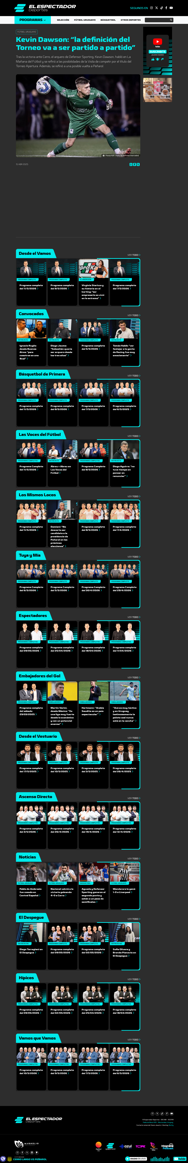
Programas (33, 20)
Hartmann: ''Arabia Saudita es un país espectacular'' (93, 711)
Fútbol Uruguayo (85, 20)
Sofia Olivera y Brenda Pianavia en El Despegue (124, 952)
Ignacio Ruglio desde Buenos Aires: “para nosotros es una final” (29, 352)
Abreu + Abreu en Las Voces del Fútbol (61, 469)
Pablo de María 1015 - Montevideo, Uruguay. (158, 1122)
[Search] (159, 20)
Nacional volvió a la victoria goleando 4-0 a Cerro (62, 892)
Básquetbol (108, 20)
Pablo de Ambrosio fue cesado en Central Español (30, 892)
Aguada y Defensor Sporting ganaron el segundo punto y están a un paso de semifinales (94, 895)
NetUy (171, 1125)
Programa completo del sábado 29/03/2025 (31, 711)
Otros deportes (131, 20)
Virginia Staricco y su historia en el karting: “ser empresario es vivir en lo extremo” (93, 292)
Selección (63, 20)
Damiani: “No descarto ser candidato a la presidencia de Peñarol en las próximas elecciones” (59, 537)
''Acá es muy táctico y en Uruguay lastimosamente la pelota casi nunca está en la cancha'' (124, 714)
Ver (133, 255)
